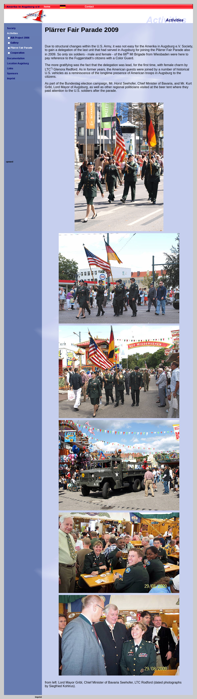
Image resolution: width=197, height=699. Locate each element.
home (47, 6)
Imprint (38, 697)
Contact (89, 6)
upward (9, 162)
